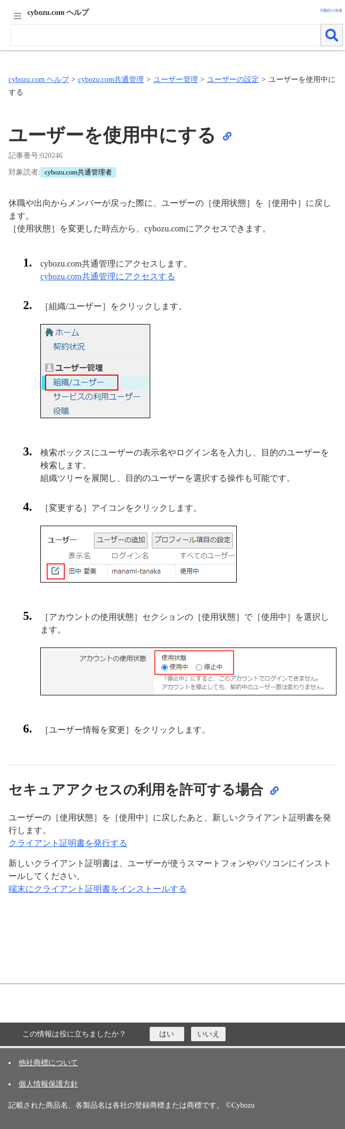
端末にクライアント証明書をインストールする (97, 888)
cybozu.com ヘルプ (38, 80)
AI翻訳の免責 (331, 11)
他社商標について (48, 1063)
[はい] (167, 1034)
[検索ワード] (166, 35)
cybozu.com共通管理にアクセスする (107, 276)
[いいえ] (208, 1034)
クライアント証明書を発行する (67, 843)
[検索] (332, 35)
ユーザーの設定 (233, 80)
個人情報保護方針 (48, 1084)
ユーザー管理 (175, 80)
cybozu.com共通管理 (111, 80)
